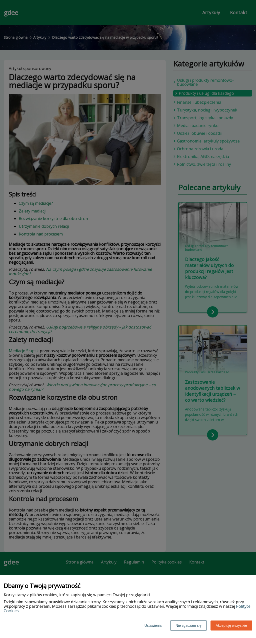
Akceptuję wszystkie (231, 626)
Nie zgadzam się (189, 626)
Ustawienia (153, 626)
